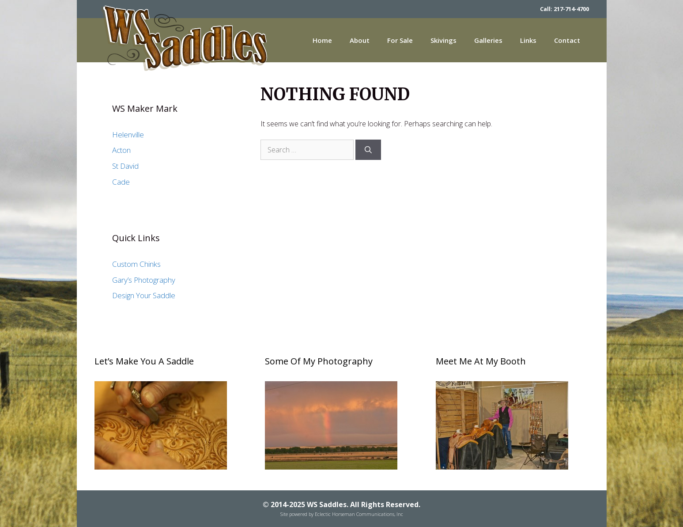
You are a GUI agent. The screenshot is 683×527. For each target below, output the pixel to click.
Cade (121, 182)
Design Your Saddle (143, 295)
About (360, 40)
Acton (121, 150)
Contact (567, 40)
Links (528, 40)
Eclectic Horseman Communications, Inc (359, 514)
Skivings (443, 40)
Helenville (128, 134)
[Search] (368, 150)
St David (125, 166)
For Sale (400, 40)
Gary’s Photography (143, 280)
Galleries (488, 40)
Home (322, 40)
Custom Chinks (136, 264)
